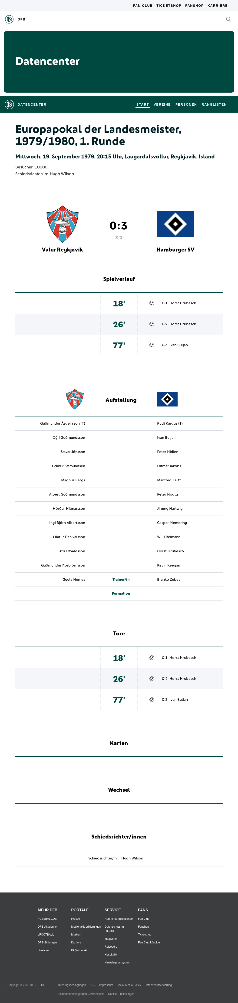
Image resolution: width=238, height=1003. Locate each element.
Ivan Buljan (178, 345)
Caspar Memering (172, 523)
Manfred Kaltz (169, 480)
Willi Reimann (168, 537)
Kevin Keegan (168, 565)
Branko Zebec (168, 579)
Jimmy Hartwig (170, 508)
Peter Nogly (167, 494)
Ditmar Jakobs (169, 466)
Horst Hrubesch (182, 303)
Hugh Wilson (62, 174)
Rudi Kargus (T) (170, 423)
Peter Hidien (167, 452)
